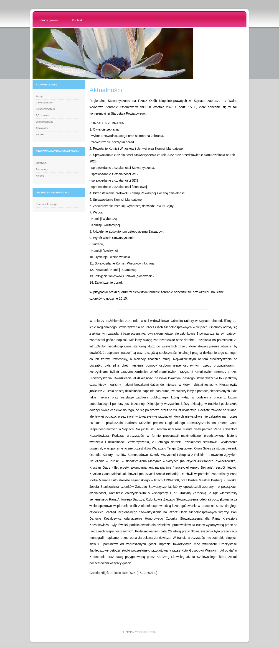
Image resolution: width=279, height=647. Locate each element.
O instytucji (41, 163)
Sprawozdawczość (45, 109)
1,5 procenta (42, 115)
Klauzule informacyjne (47, 204)
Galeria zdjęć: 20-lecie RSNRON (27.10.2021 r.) (123, 573)
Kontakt (77, 20)
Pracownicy (42, 169)
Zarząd (39, 96)
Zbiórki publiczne (44, 122)
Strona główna (48, 20)
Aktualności (42, 128)
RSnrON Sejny (147, 632)
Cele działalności (44, 102)
